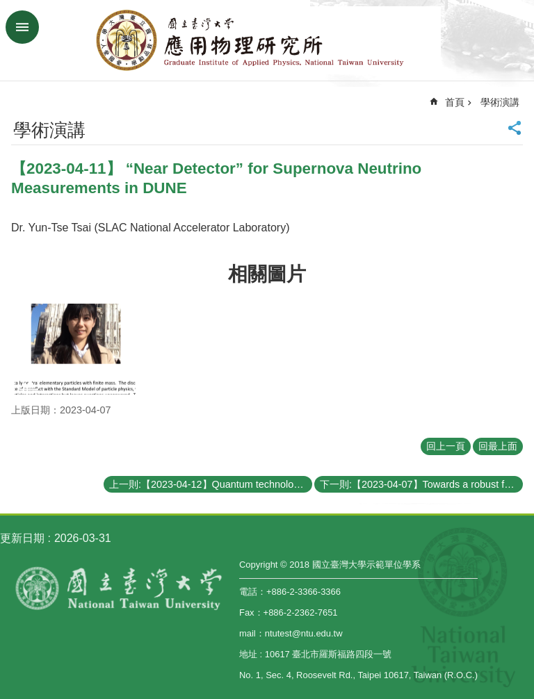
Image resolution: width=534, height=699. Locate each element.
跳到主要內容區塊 (7, 7)
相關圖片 (267, 274)
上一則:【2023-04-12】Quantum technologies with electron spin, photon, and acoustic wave (210, 484)
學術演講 (499, 102)
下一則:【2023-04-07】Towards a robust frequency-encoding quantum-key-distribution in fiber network (421, 484)
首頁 (454, 102)
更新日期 (22, 538)
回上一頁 (445, 446)
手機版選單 (22, 27)
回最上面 (497, 446)
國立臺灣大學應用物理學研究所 (267, 40)
